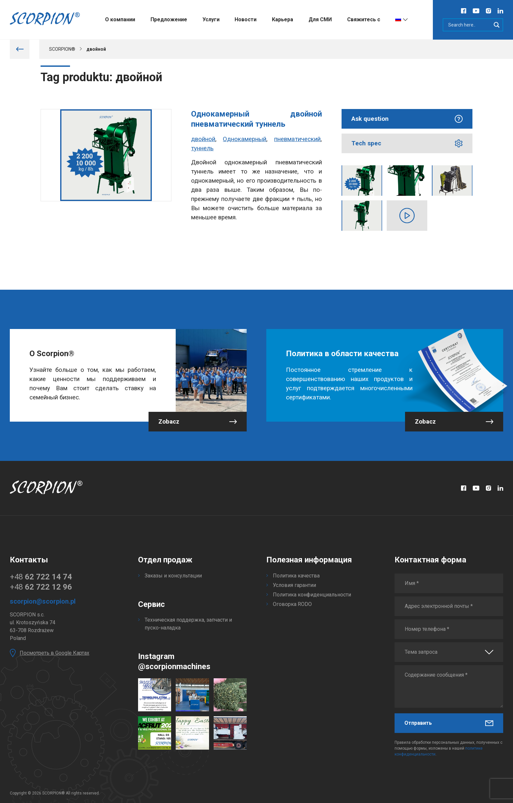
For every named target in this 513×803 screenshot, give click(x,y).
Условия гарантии (294, 585)
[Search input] (468, 25)
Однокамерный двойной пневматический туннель (256, 119)
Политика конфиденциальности (312, 595)
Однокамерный (244, 139)
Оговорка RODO (292, 604)
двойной (203, 139)
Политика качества (296, 576)
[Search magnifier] (497, 25)
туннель (202, 148)
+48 (41, 576)
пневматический (297, 139)
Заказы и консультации (173, 576)
